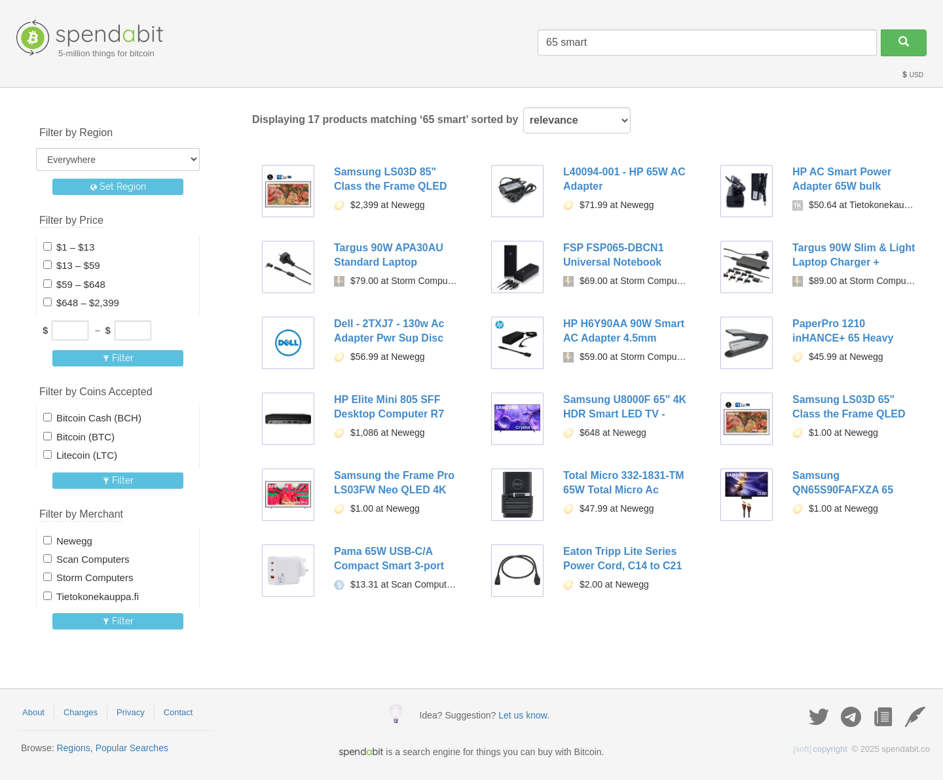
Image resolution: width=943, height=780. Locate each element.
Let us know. (523, 715)
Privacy (131, 712)
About (33, 712)
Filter (118, 358)
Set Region (118, 186)
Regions (73, 748)
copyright (820, 749)
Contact (178, 712)
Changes (81, 712)
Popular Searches (132, 748)
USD (912, 75)
